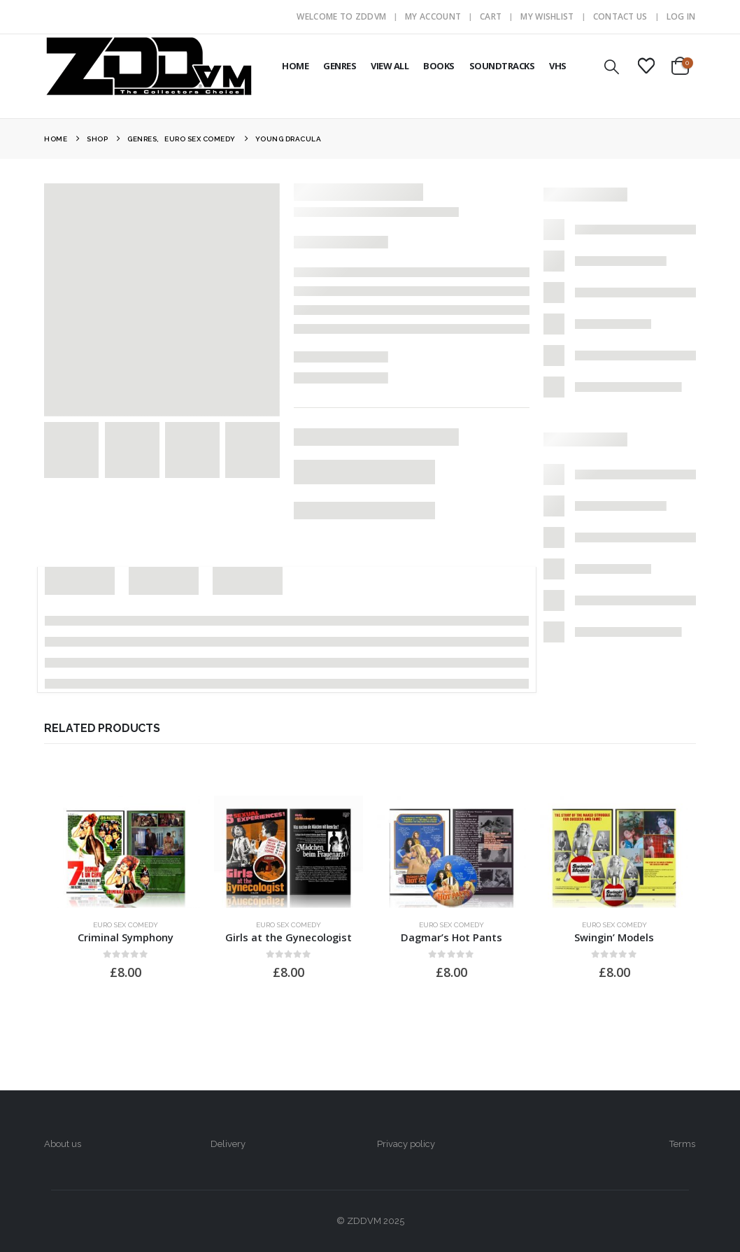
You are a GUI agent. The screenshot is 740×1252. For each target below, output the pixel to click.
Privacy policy (406, 1144)
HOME (295, 65)
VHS (558, 65)
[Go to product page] (125, 852)
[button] (612, 67)
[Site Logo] (149, 65)
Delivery (228, 1144)
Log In (681, 16)
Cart (490, 16)
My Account (433, 16)
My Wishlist (547, 16)
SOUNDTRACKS (502, 65)
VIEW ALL (389, 65)
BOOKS (439, 65)
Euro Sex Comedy (125, 925)
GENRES (339, 65)
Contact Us (620, 16)
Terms (682, 1144)
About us (62, 1144)
